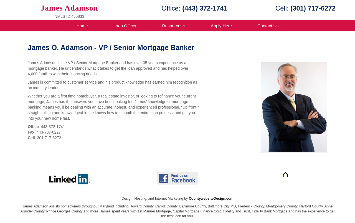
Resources (173, 25)
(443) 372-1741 (204, 8)
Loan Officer (125, 25)
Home (82, 25)
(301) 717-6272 (313, 8)
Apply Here (221, 25)
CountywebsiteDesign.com (211, 199)
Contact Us (267, 25)
